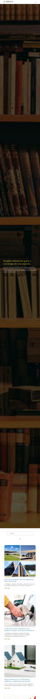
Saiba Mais (7, 588)
